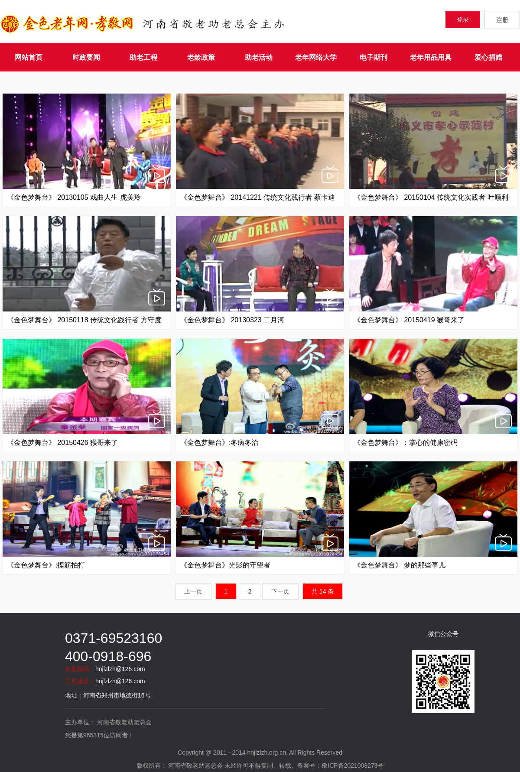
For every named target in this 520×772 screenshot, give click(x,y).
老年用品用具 (431, 57)
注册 (502, 19)
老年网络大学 (316, 57)
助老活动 (259, 57)
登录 (463, 19)
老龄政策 (201, 57)
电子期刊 (373, 57)
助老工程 (143, 57)
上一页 (193, 591)
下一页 (280, 591)
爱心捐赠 (488, 57)
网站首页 (28, 57)
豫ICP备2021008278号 (353, 765)
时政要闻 (86, 57)
